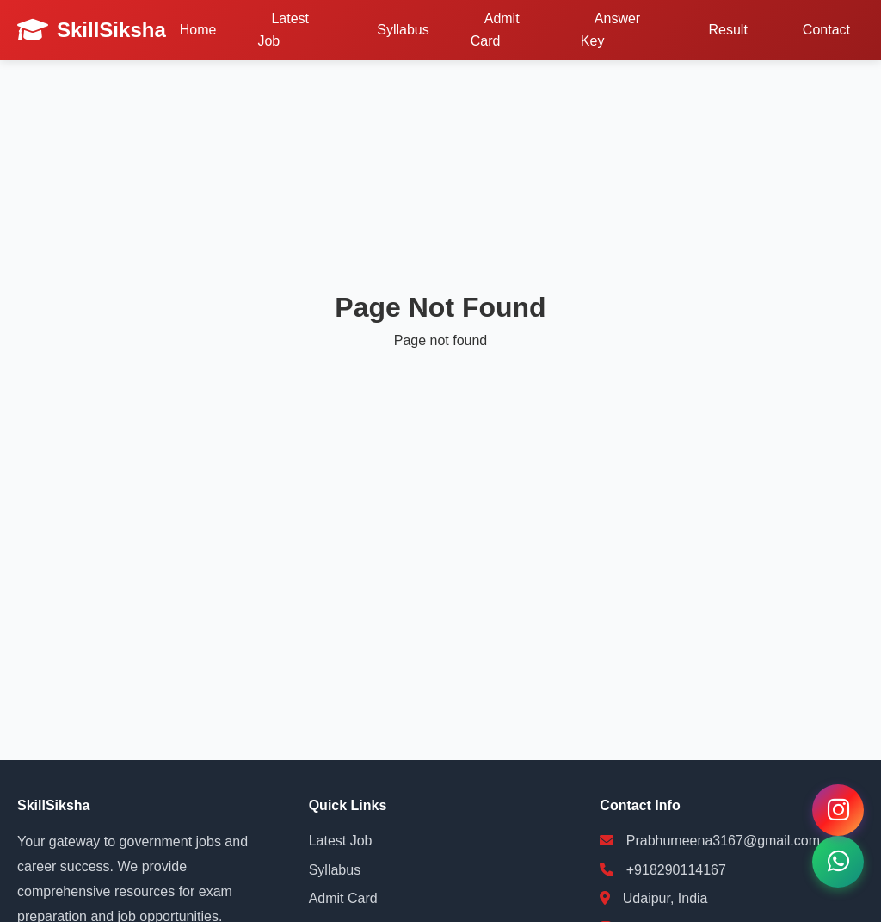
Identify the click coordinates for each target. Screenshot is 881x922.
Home (198, 29)
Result (728, 29)
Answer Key (610, 29)
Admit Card (495, 29)
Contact (826, 29)
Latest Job (283, 29)
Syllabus (402, 29)
